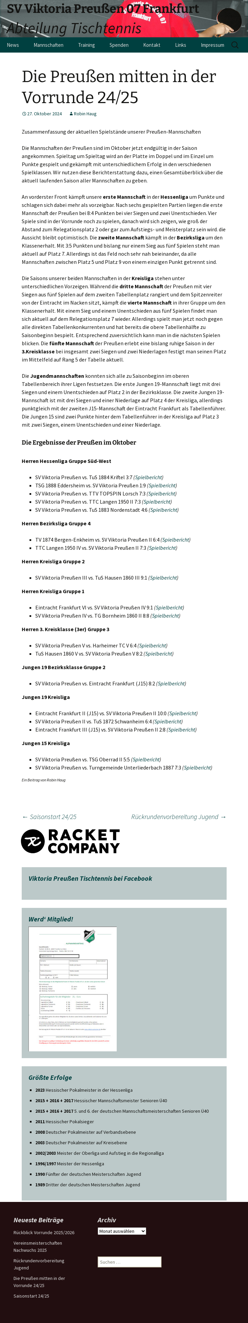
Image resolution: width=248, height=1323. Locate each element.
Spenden (119, 45)
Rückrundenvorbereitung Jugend (179, 816)
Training (86, 45)
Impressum (212, 45)
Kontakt (151, 45)
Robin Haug (85, 114)
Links (180, 45)
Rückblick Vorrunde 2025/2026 (44, 1232)
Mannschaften (48, 45)
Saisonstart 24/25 (49, 816)
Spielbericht (148, 477)
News (13, 45)
